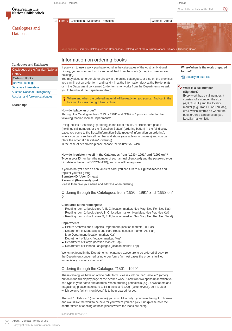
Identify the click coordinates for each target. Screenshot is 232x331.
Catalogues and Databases (26, 30)
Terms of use (40, 320)
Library (63, 21)
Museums (93, 21)
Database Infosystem (25, 87)
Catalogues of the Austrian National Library (34, 72)
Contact (157, 21)
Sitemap (181, 2)
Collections (78, 21)
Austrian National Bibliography (31, 92)
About (168, 21)
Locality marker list (198, 77)
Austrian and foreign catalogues (32, 96)
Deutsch (72, 2)
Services (107, 21)
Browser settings (23, 83)
